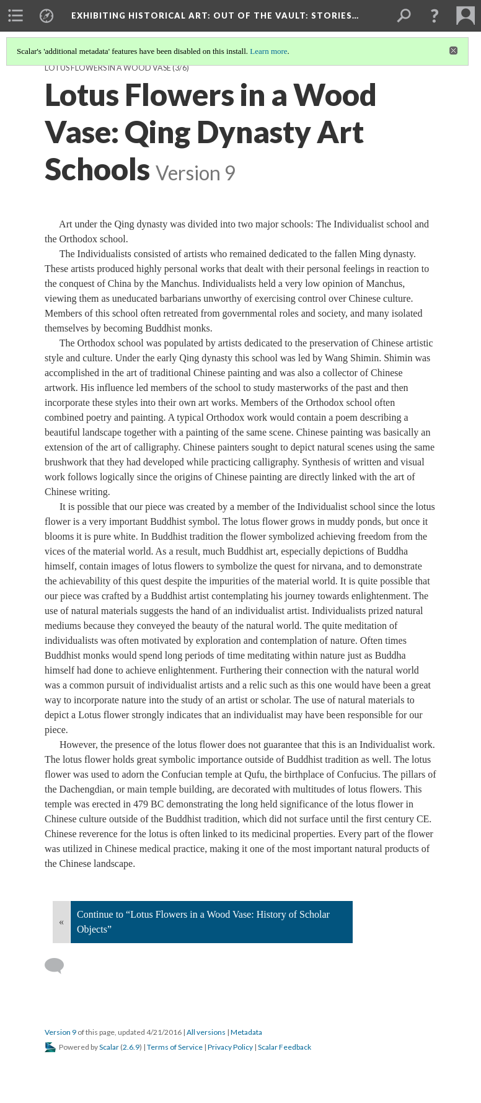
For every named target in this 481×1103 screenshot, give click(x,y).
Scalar (109, 1047)
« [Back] (61, 921)
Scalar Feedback (284, 1047)
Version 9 (60, 1032)
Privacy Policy (230, 1047)
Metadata (246, 1032)
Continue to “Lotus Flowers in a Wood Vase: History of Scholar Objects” (203, 921)
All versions (206, 1032)
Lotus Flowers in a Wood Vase (108, 68)
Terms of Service (175, 1047)
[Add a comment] (60, 966)
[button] (434, 15)
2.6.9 (131, 1047)
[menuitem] (15, 15)
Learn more (268, 51)
